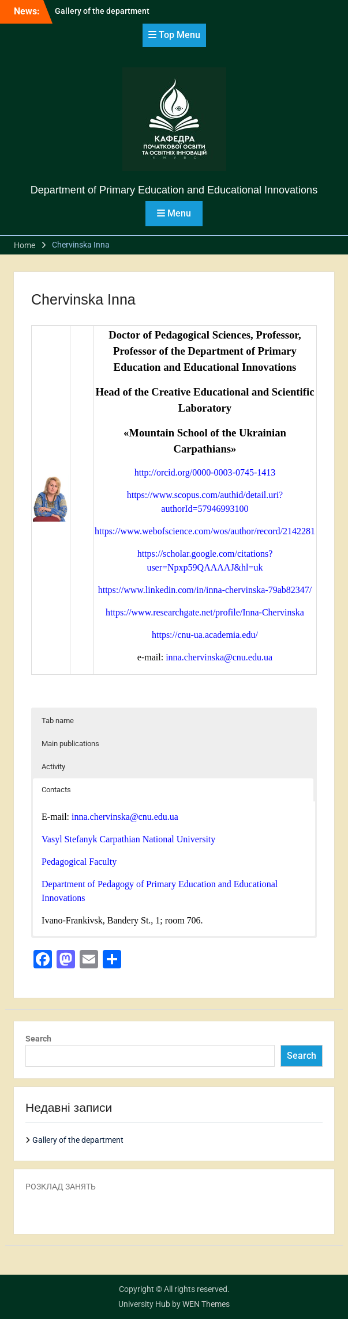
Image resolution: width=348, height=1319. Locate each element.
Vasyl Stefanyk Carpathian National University (128, 839)
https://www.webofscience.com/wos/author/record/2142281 (205, 531)
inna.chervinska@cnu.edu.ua (219, 657)
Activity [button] (53, 766)
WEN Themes (206, 1304)
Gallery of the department (102, 11)
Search (38, 1038)
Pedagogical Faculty (79, 861)
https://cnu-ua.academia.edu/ (205, 635)
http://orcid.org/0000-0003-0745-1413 (205, 472)
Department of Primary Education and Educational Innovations (174, 190)
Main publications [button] (70, 743)
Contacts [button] (56, 789)
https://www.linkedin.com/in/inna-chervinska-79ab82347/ (205, 590)
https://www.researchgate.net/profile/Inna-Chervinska (205, 612)
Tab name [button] (58, 720)
